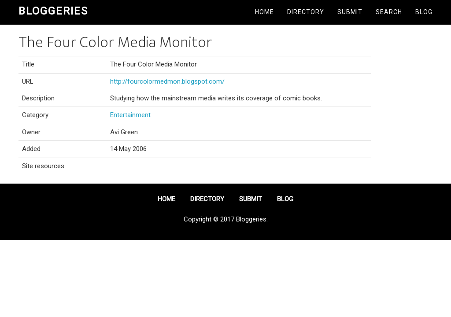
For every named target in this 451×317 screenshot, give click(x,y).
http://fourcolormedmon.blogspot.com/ (167, 81)
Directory (305, 11)
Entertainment (130, 115)
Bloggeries (53, 11)
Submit (349, 11)
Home (264, 11)
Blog (424, 11)
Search (389, 11)
